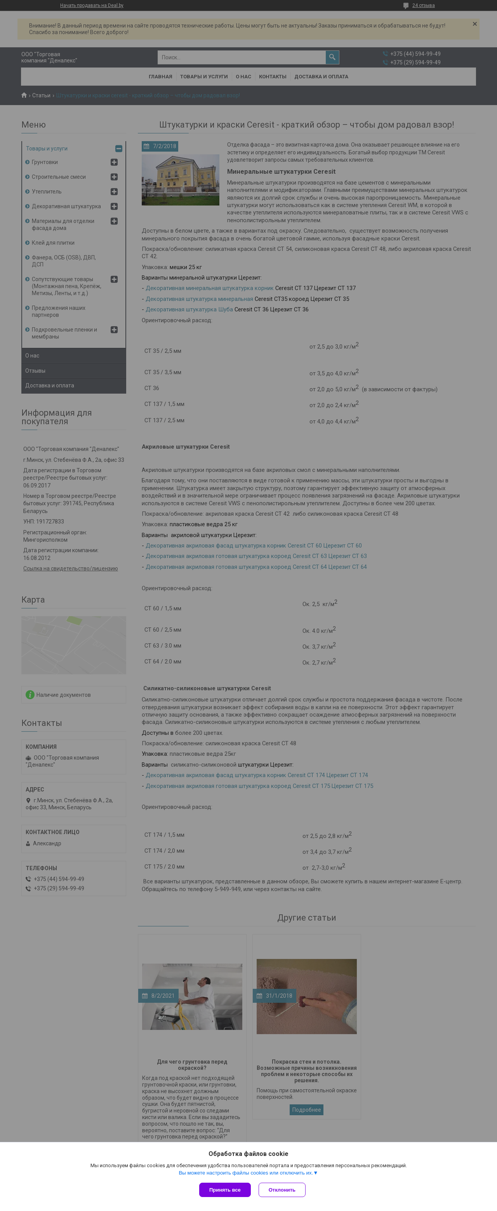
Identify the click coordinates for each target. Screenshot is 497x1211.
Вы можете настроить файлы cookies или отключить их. (246, 1173)
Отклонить (282, 1190)
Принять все (225, 1190)
